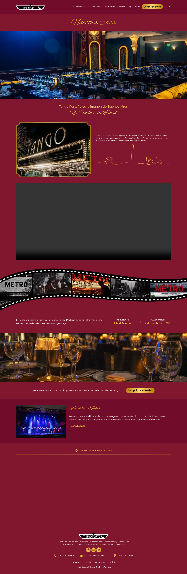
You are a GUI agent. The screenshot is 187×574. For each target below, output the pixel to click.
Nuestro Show (94, 7)
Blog (129, 7)
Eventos (121, 7)
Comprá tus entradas (140, 390)
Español (75, 562)
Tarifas (136, 7)
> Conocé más (77, 426)
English (87, 562)
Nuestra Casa (79, 7)
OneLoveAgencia (103, 567)
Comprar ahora (152, 6)
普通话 (112, 562)
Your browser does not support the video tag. (93, 221)
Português (100, 562)
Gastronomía (109, 7)
